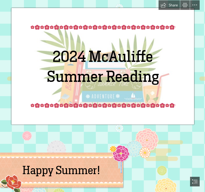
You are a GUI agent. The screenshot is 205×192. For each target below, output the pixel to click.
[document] (102, 96)
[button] (169, 5)
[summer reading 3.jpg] (102, 62)
